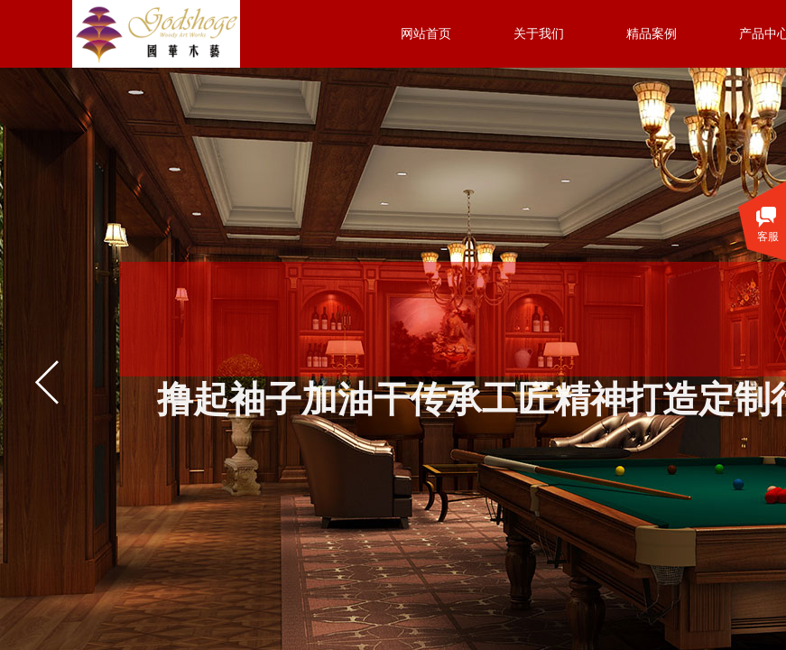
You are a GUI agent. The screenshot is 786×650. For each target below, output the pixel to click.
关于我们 (538, 34)
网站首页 (426, 34)
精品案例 (651, 34)
